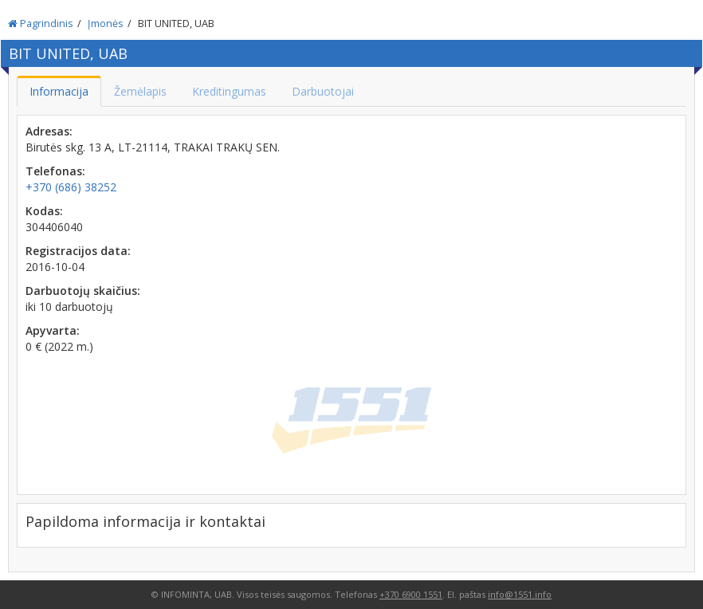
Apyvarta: (53, 330)
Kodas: (44, 210)
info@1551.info (520, 594)
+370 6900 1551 (410, 594)
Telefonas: (55, 171)
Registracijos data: (78, 250)
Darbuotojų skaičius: (83, 290)
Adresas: (49, 131)
